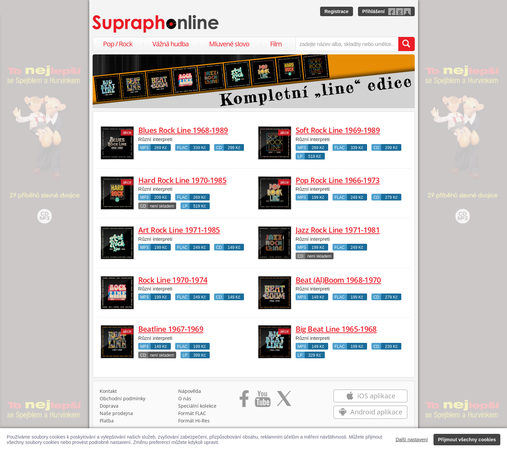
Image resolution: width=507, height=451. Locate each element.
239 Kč (391, 346)
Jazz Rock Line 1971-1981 (338, 230)
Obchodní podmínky (122, 398)
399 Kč (199, 355)
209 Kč (160, 197)
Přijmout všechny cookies (467, 439)
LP (300, 156)
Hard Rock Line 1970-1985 (182, 180)
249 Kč (357, 197)
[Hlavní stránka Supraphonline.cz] (156, 24)
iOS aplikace (370, 395)
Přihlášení (373, 11)
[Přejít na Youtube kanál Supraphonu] (262, 401)
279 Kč (391, 197)
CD (219, 147)
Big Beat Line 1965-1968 (336, 329)
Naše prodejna (116, 413)
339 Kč (199, 147)
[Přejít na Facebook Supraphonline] (244, 401)
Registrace (336, 11)
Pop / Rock (118, 43)
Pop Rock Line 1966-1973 (338, 180)
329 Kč (314, 355)
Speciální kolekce (197, 406)
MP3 (144, 147)
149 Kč (234, 247)
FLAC (182, 147)
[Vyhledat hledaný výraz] (406, 44)
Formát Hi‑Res (194, 420)
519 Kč (314, 156)
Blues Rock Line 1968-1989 (183, 130)
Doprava (109, 406)
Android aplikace (370, 411)
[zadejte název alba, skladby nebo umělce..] (347, 44)
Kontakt (108, 391)
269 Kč (160, 147)
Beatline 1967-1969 (170, 329)
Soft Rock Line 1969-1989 (338, 130)
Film (276, 43)
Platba (107, 420)
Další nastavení (412, 439)
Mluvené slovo (229, 43)
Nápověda (189, 391)
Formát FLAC (192, 413)
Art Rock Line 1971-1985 (179, 230)
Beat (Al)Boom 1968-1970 (338, 280)
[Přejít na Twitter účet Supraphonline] (283, 401)
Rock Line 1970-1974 (172, 280)
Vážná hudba (170, 43)
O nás (184, 398)
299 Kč (234, 147)
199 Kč (318, 197)
